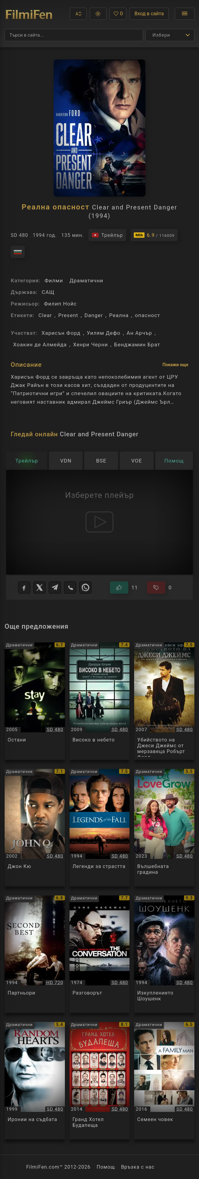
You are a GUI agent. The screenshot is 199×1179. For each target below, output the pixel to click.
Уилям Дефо (104, 333)
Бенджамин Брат (137, 344)
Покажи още (175, 364)
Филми (53, 280)
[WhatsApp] (85, 587)
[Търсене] (74, 35)
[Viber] (70, 587)
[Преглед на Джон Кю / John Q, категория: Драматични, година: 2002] (35, 827)
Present (68, 315)
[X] (39, 587)
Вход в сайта (149, 13)
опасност (147, 315)
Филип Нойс (60, 304)
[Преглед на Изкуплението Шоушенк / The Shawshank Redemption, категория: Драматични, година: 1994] (164, 954)
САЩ (48, 292)
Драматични (86, 280)
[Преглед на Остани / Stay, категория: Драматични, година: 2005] (35, 701)
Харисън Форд (61, 333)
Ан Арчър (139, 333)
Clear (45, 315)
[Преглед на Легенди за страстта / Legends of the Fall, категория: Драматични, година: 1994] (99, 827)
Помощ (106, 1167)
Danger (93, 315)
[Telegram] (55, 587)
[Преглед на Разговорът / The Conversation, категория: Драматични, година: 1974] (99, 954)
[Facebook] (24, 587)
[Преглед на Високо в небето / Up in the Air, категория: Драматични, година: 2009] (99, 701)
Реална (119, 315)
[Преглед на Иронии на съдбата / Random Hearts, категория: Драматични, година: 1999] (35, 1080)
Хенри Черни (90, 344)
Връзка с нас (137, 1167)
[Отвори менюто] (184, 14)
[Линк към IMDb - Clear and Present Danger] (154, 235)
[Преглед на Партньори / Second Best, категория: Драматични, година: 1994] (35, 954)
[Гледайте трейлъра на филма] (107, 235)
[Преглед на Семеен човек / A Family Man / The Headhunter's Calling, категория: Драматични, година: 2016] (164, 1080)
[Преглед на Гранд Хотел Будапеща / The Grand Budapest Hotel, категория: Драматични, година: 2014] (99, 1080)
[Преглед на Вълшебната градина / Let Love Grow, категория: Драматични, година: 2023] (164, 827)
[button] (78, 14)
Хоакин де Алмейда (40, 344)
